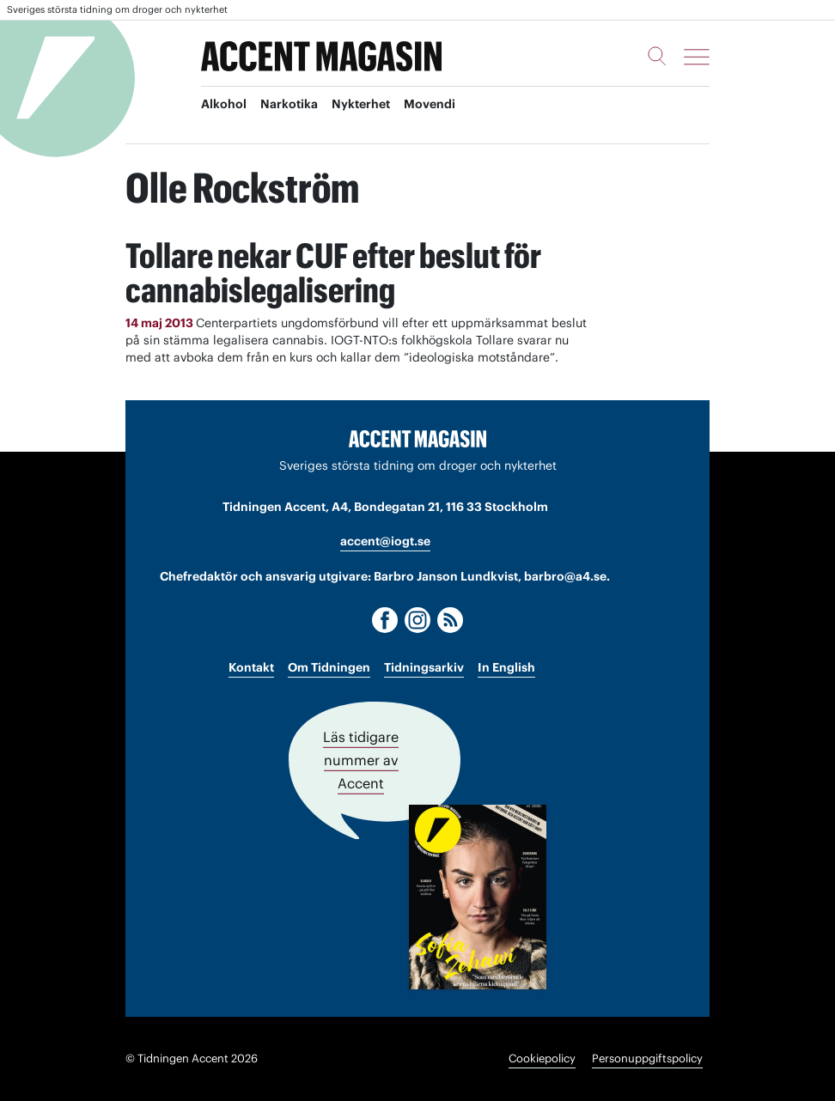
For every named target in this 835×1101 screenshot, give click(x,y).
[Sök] (657, 56)
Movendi (429, 104)
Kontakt (251, 667)
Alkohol (224, 104)
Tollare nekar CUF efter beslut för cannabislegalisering (333, 272)
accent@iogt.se (385, 541)
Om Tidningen (329, 667)
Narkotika (289, 104)
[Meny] (697, 57)
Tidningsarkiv (424, 667)
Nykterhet (361, 104)
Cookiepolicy (542, 1058)
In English (506, 667)
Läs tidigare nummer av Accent (361, 760)
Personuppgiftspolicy (647, 1058)
